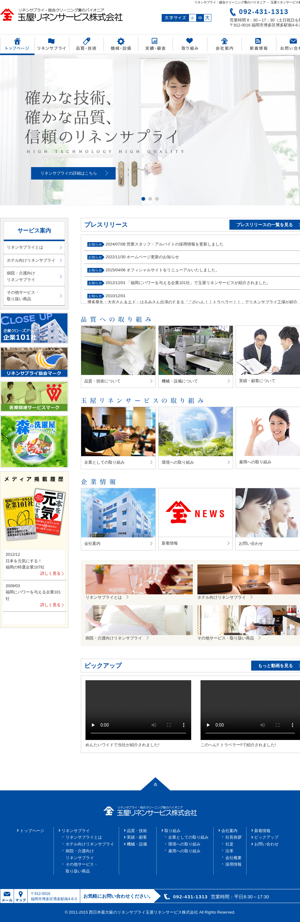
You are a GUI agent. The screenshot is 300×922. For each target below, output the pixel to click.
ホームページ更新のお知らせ (153, 257)
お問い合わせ (266, 844)
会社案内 (229, 830)
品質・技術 (137, 830)
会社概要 (233, 857)
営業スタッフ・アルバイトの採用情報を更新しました (175, 244)
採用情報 (233, 864)
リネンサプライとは (25, 247)
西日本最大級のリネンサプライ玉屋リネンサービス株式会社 (143, 912)
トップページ (32, 830)
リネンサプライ (76, 830)
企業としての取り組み (188, 837)
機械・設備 (137, 844)
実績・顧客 (137, 837)
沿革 (229, 851)
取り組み (172, 830)
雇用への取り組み (184, 851)
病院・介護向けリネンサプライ (21, 276)
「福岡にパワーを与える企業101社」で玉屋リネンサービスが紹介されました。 (198, 282)
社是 (229, 844)
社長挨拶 (233, 837)
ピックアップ (266, 837)
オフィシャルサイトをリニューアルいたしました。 (173, 270)
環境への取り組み (184, 844)
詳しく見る (50, 573)
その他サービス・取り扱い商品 (23, 295)
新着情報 (262, 830)
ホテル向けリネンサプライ (31, 260)
